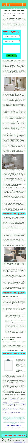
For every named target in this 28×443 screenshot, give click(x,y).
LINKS (14, 8)
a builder (16, 409)
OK (24, 442)
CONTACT (20, 8)
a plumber (16, 402)
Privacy (25, 431)
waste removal (5, 403)
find (6, 341)
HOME (11, 8)
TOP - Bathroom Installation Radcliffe (11, 412)
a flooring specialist (12, 399)
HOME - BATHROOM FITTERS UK (14, 425)
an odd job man (12, 408)
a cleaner (15, 405)
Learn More (18, 442)
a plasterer (10, 404)
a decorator (21, 403)
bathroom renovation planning (17, 379)
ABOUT (17, 8)
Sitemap (3, 431)
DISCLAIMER (24, 8)
